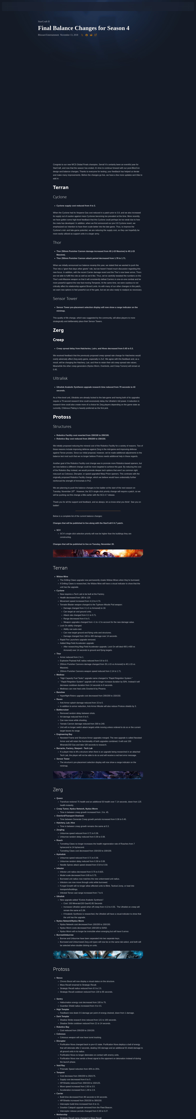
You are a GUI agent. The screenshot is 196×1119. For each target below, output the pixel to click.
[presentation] (11, 6)
